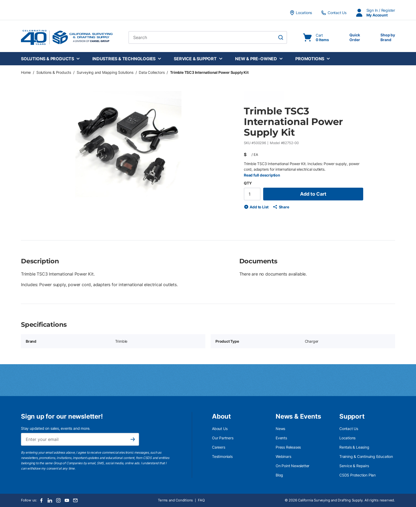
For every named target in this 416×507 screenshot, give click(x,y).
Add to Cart (313, 194)
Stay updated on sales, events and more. (55, 428)
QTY (248, 183)
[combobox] (207, 37)
